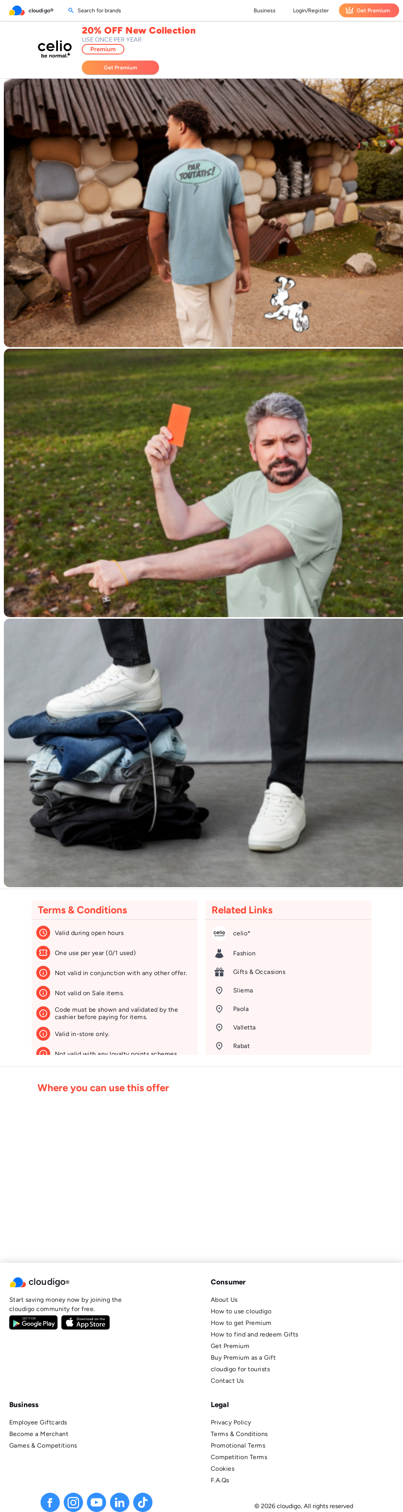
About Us (224, 1299)
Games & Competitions (43, 1445)
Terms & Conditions (239, 1434)
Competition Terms (239, 1457)
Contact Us (227, 1380)
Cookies (222, 1468)
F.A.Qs (220, 1480)
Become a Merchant (38, 1434)
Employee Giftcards (38, 1422)
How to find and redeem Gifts (254, 1334)
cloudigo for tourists (240, 1369)
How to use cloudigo (241, 1311)
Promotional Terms (238, 1445)
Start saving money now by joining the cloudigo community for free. (65, 1304)
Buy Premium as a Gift (243, 1357)
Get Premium (230, 1346)
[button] (101, 1282)
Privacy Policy (231, 1422)
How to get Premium (241, 1322)
